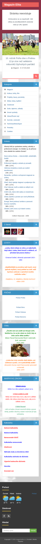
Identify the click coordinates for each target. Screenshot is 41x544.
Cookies (10, 131)
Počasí (34, 493)
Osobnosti (10, 105)
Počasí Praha (20, 298)
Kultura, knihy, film (13, 93)
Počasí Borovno (20, 317)
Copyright (7, 539)
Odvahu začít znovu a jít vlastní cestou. (17, 209)
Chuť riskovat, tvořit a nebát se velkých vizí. (19, 187)
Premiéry (10, 127)
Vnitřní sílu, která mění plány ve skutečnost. (19, 192)
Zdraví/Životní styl (13, 116)
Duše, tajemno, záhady (15, 108)
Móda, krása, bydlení (14, 101)
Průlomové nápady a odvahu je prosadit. (18, 163)
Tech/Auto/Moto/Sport (14, 124)
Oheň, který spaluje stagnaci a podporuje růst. (19, 182)
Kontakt (29, 539)
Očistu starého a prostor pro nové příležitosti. (19, 197)
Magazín (16, 68)
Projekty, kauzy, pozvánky (16, 97)
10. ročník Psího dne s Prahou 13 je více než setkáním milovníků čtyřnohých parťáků (20, 61)
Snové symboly (12, 112)
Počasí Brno (20, 307)
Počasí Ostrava (20, 312)
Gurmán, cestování (13, 120)
